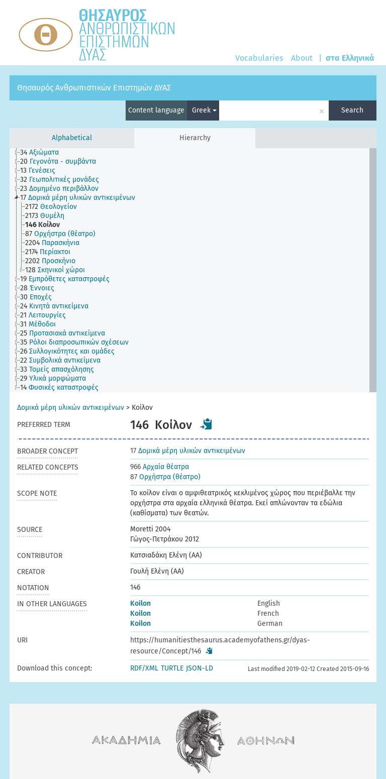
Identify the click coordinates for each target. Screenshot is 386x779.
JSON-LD (199, 668)
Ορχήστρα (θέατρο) (165, 477)
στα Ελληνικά (350, 58)
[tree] (193, 270)
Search (352, 110)
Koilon (140, 603)
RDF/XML (144, 668)
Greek (204, 110)
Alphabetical (72, 138)
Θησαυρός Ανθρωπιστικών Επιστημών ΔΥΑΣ (94, 87)
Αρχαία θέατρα (159, 467)
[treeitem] (44, 152)
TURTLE (172, 668)
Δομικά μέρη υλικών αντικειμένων (70, 407)
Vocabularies (259, 58)
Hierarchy (195, 138)
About (302, 58)
